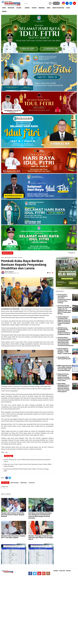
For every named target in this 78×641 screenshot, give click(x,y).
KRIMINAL (42, 8)
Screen (56, 3)
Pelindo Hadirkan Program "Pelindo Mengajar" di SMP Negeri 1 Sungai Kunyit (65, 351)
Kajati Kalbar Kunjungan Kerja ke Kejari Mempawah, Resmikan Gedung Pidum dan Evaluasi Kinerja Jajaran (63, 387)
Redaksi (56, 570)
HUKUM (34, 8)
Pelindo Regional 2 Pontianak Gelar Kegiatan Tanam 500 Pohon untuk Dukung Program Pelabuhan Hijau (64, 321)
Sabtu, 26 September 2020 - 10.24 (12, 273)
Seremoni (20, 257)
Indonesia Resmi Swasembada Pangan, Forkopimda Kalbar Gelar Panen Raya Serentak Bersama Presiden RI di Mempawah (66, 341)
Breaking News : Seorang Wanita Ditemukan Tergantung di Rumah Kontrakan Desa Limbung (64, 298)
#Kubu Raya (23, 482)
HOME (4, 8)
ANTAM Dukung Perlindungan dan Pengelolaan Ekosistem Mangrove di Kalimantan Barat (64, 331)
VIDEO (68, 8)
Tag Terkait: (5, 482)
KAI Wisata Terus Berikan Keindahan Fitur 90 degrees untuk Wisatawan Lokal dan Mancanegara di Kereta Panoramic (40, 515)
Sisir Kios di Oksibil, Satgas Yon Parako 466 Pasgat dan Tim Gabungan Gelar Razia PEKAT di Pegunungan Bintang (64, 310)
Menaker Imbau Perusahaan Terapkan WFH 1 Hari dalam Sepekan (13, 536)
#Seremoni (32, 482)
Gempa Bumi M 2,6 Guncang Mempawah (64, 358)
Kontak (68, 570)
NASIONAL (11, 8)
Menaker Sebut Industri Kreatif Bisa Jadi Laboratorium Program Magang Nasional (12, 514)
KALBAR (19, 8)
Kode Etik (62, 570)
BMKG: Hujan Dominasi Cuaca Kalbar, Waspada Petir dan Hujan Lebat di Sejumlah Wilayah (65, 368)
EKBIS (48, 8)
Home (2, 257)
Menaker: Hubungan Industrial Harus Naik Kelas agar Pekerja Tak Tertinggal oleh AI (40, 537)
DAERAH (27, 8)
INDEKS (4, 11)
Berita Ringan (8, 257)
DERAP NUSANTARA (58, 8)
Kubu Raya (14, 257)
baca (49, 272)
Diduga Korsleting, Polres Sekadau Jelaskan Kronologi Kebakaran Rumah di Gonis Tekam (64, 377)
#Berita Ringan (14, 482)
